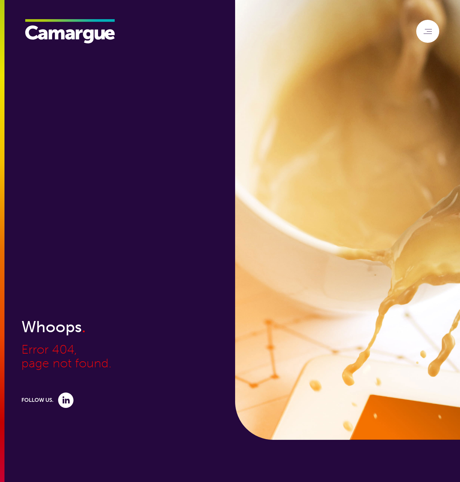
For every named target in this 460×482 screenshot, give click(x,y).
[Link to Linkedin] (65, 399)
